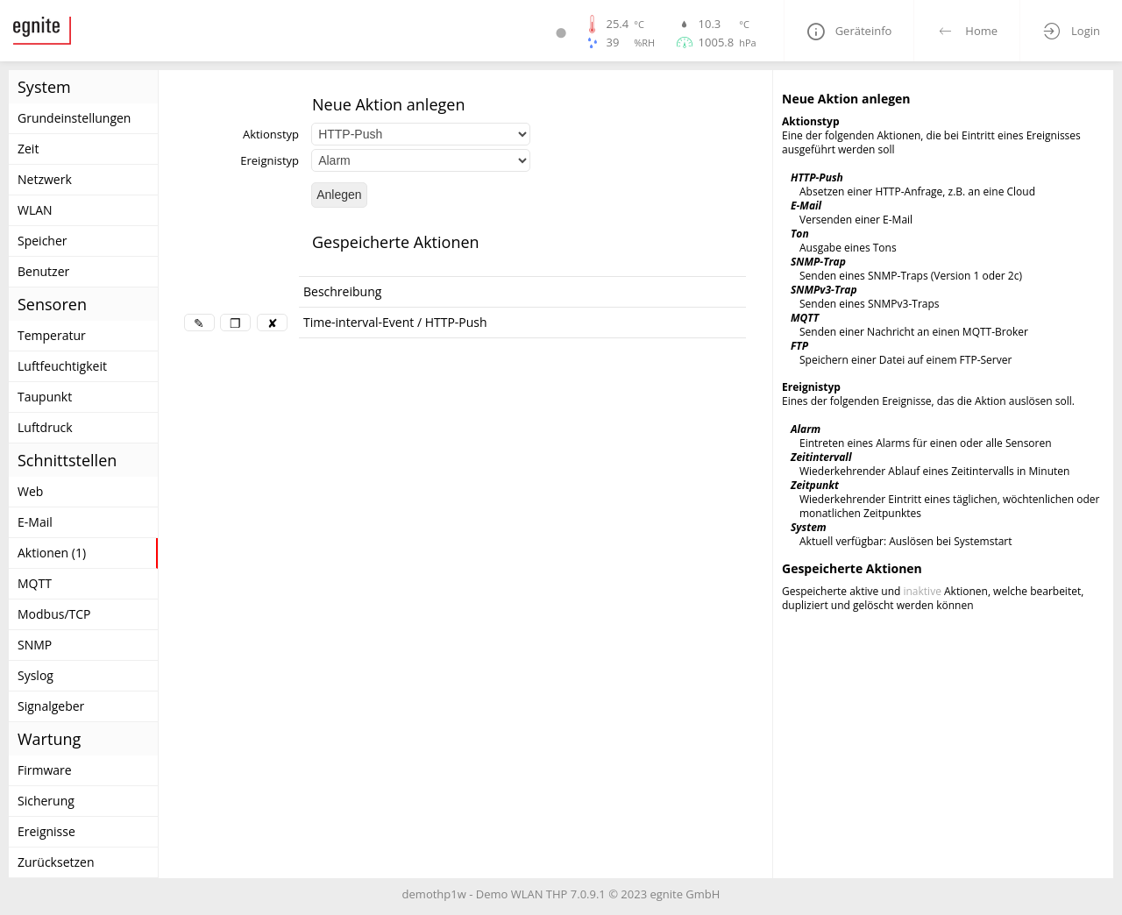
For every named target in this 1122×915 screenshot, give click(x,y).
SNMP (35, 644)
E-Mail (35, 522)
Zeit (28, 148)
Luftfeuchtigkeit (62, 366)
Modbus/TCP (54, 614)
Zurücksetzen (56, 862)
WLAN (35, 210)
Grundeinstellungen (74, 118)
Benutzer (43, 271)
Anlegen (338, 195)
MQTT (35, 583)
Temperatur (52, 335)
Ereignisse (46, 831)
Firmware (45, 770)
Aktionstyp (271, 134)
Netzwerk (45, 179)
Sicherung (46, 800)
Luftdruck (45, 427)
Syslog (35, 675)
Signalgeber (51, 706)
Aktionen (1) (52, 552)
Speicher (42, 240)
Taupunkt (45, 396)
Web (30, 491)
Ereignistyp (269, 161)
